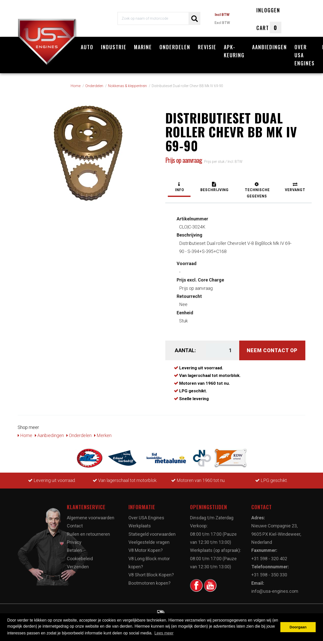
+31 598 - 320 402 (269, 555)
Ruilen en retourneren (88, 531)
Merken (103, 432)
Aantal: (185, 348)
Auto (87, 47)
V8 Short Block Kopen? (151, 572)
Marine (143, 47)
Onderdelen (174, 47)
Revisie (207, 47)
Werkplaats (139, 523)
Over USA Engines (304, 55)
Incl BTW (222, 15)
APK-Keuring (234, 51)
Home (25, 432)
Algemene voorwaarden (90, 515)
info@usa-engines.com (274, 588)
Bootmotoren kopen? (149, 580)
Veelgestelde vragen (149, 539)
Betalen (74, 547)
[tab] (179, 184)
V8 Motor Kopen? (145, 547)
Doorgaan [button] (298, 627)
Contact (75, 523)
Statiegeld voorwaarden (152, 531)
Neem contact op (272, 348)
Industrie (113, 47)
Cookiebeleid (80, 555)
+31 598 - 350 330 (269, 572)
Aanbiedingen (269, 47)
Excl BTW (222, 23)
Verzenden (78, 564)
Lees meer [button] (164, 633)
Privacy (74, 539)
